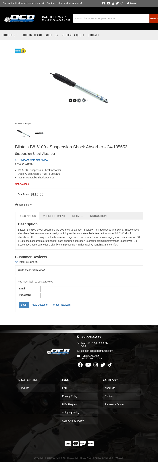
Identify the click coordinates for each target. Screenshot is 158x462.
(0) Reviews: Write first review (31, 160)
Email (22, 288)
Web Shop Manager (114, 458)
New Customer (40, 304)
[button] (115, 18)
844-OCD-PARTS (91, 337)
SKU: (18, 163)
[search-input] (111, 18)
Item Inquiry (25, 204)
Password (25, 295)
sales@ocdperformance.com (97, 351)
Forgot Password (61, 304)
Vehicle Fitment (54, 216)
